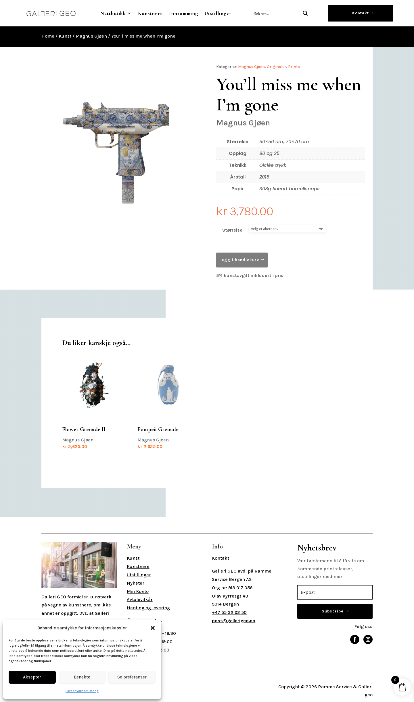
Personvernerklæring (82, 691)
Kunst (65, 36)
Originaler (276, 66)
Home (47, 36)
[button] (153, 628)
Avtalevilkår (140, 599)
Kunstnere (150, 13)
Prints (294, 66)
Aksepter (32, 677)
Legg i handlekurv (239, 259)
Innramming (183, 13)
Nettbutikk (113, 13)
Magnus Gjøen (91, 36)
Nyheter (135, 583)
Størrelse (232, 230)
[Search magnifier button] (305, 13)
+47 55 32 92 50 (229, 612)
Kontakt (360, 13)
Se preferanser (132, 677)
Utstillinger (218, 13)
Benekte (82, 677)
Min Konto (138, 591)
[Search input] (276, 13)
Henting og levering (148, 607)
